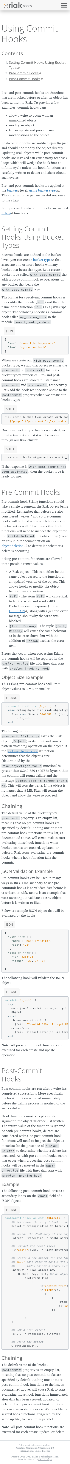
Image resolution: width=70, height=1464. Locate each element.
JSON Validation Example (27, 871)
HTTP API (17, 611)
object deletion (12, 546)
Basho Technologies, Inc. (45, 1456)
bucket (12, 190)
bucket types (42, 260)
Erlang (6, 213)
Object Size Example (22, 677)
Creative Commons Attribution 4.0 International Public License (35, 1449)
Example (10, 1184)
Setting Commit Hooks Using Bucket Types (37, 65)
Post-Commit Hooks (24, 79)
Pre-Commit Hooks (24, 73)
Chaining (11, 805)
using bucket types (43, 190)
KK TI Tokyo (45, 1459)
